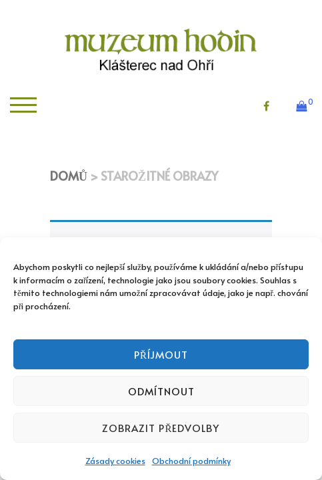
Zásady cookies (115, 461)
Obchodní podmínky (191, 461)
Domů (68, 175)
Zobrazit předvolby (160, 428)
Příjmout (161, 354)
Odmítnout (161, 391)
